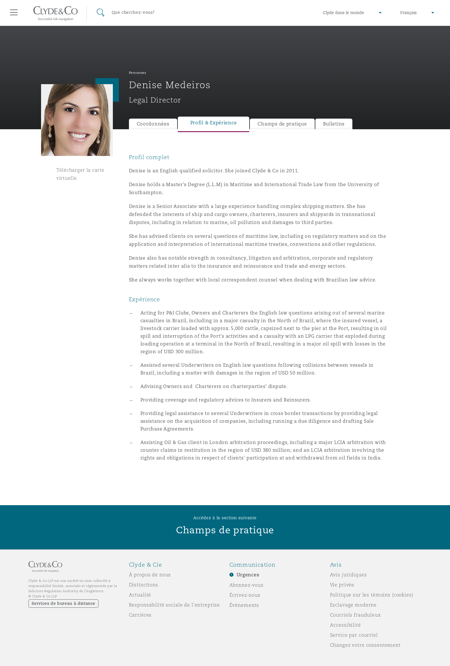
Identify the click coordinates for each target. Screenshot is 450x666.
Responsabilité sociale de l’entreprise (174, 605)
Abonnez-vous (246, 585)
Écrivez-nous (244, 595)
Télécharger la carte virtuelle (80, 174)
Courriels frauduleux (355, 615)
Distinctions (143, 585)
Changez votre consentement (365, 645)
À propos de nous (150, 575)
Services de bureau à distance (64, 603)
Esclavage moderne (353, 605)
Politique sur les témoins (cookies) (372, 595)
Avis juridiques (348, 575)
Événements (244, 605)
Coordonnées (153, 124)
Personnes (137, 73)
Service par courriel (354, 635)
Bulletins (334, 124)
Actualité (140, 595)
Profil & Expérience (213, 123)
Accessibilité (345, 625)
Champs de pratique (282, 124)
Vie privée (342, 585)
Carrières (140, 615)
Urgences (248, 575)
